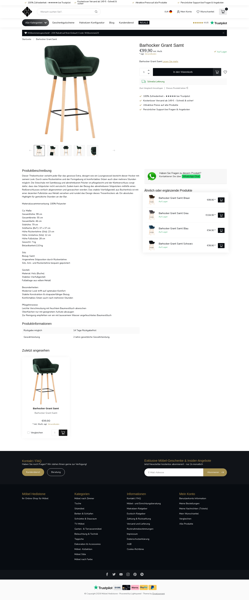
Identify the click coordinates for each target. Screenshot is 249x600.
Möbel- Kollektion (83, 549)
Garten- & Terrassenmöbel (88, 528)
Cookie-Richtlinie (135, 549)
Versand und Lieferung (138, 523)
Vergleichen (37, 432)
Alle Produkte (186, 523)
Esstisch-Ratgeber (136, 513)
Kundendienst (126, 22)
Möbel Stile (80, 554)
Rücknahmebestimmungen (140, 528)
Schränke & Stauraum (85, 518)
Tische (77, 503)
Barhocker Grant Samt (46, 39)
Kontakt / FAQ (134, 498)
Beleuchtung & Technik (86, 533)
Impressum (132, 533)
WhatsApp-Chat (191, 176)
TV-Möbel (79, 523)
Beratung (56, 472)
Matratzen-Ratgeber (137, 508)
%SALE (144, 22)
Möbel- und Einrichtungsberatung (144, 503)
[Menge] (55, 433)
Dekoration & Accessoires (87, 544)
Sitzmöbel (79, 508)
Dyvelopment (158, 593)
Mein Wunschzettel (189, 513)
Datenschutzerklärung (138, 539)
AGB (129, 544)
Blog (111, 22)
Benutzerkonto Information (192, 498)
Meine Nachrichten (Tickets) (193, 508)
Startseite (26, 39)
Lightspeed (136, 593)
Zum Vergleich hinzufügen (151, 88)
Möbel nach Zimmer (84, 498)
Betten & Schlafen (83, 513)
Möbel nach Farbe (83, 559)
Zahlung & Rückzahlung (139, 518)
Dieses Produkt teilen (177, 88)
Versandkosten (150, 54)
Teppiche (79, 539)
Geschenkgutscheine (63, 22)
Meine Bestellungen (189, 503)
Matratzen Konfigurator (91, 22)
